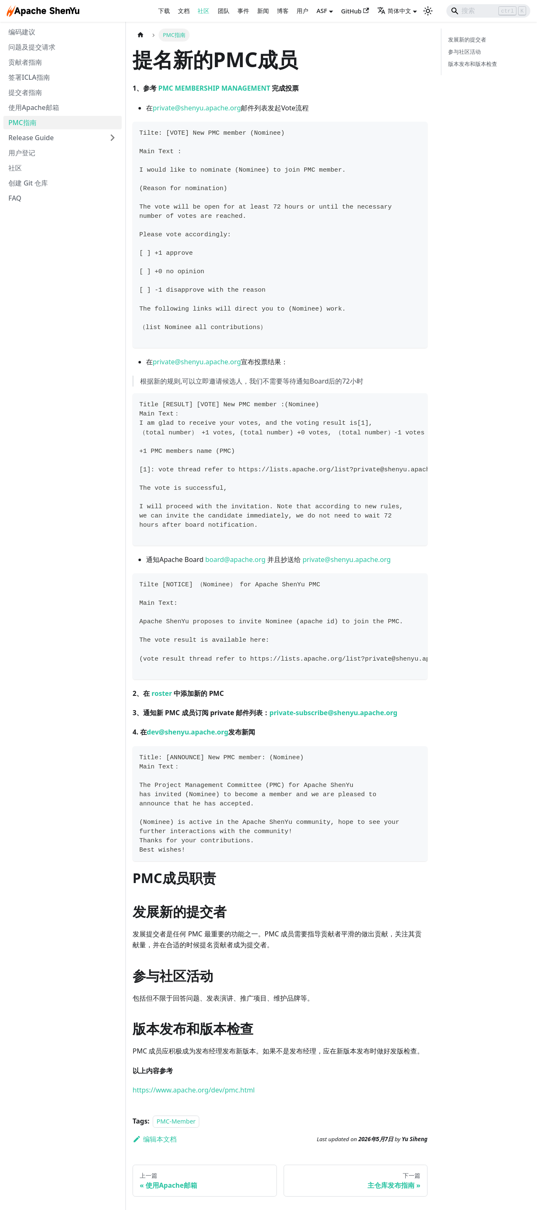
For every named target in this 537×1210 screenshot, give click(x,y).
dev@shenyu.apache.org (187, 732)
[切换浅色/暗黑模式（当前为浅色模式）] (428, 11)
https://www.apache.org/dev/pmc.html (194, 1090)
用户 (302, 11)
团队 (223, 11)
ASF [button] (322, 11)
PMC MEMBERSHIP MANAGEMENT (214, 88)
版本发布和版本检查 (472, 64)
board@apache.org (235, 559)
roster (161, 693)
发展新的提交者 (467, 39)
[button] (62, 137)
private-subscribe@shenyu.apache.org (333, 712)
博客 (283, 11)
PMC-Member (176, 1121)
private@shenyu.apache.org (197, 107)
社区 (203, 11)
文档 (184, 11)
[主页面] (141, 35)
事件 (243, 11)
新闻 (263, 11)
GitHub (355, 11)
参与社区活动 (464, 51)
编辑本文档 (155, 1139)
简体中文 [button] (394, 11)
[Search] (488, 11)
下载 (164, 11)
